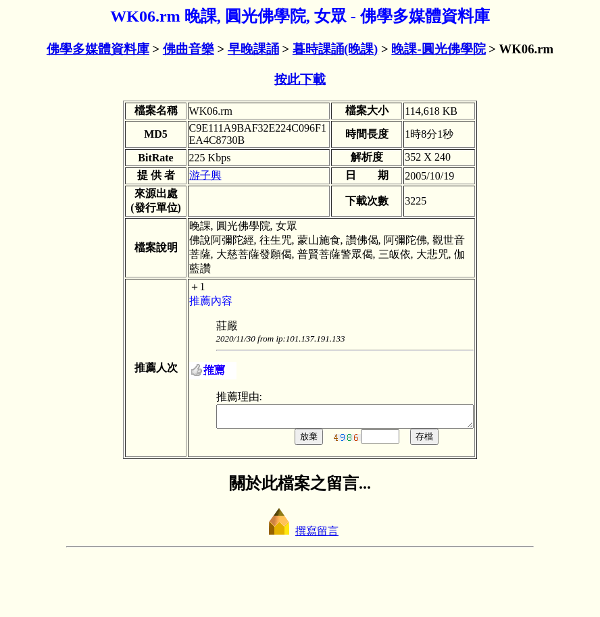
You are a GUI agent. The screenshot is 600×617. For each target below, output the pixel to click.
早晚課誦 (253, 49)
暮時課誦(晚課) (335, 49)
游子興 (175, 207)
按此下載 (300, 79)
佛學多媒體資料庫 (98, 49)
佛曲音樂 (188, 49)
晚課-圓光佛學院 (438, 49)
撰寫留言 (300, 587)
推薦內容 (180, 353)
